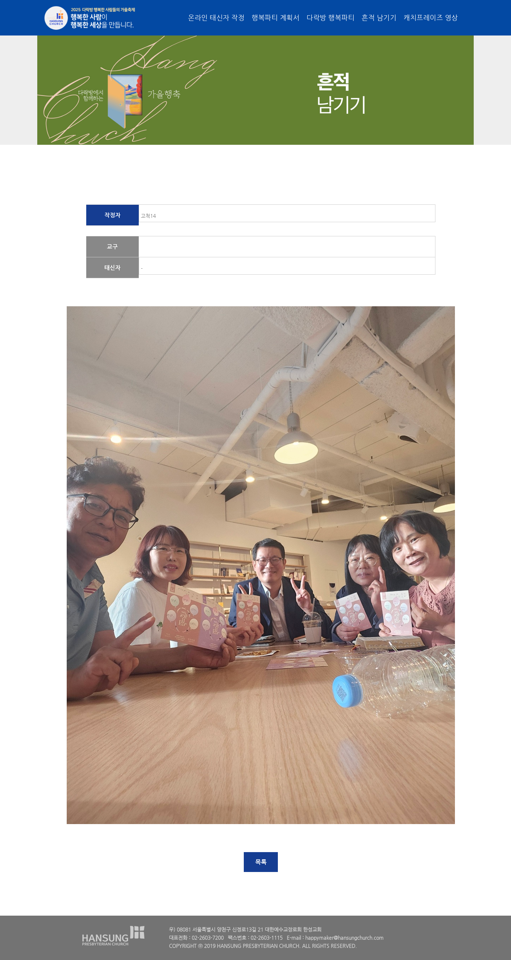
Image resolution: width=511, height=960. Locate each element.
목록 (261, 862)
